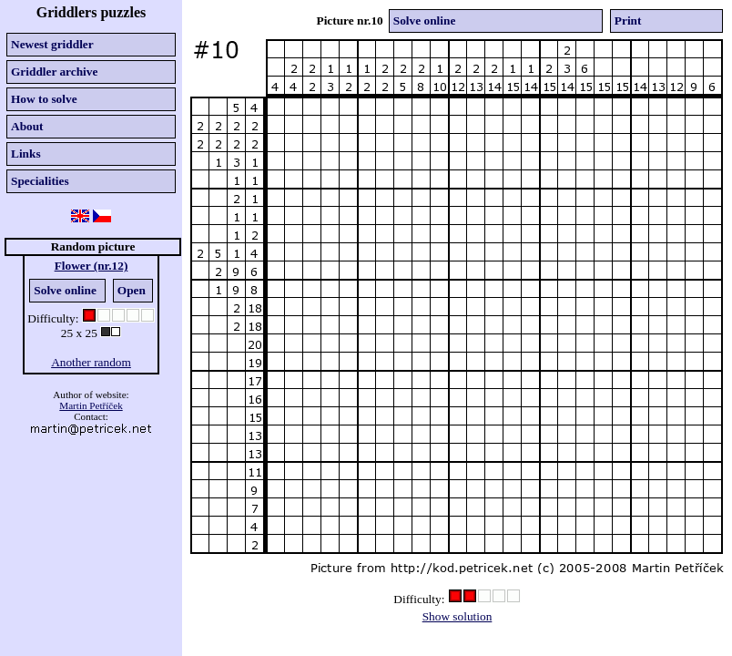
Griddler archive (54, 71)
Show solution (457, 616)
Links (26, 153)
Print (628, 20)
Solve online (65, 290)
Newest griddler (52, 44)
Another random (91, 362)
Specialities (40, 181)
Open (131, 290)
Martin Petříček (90, 405)
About (27, 126)
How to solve (44, 99)
